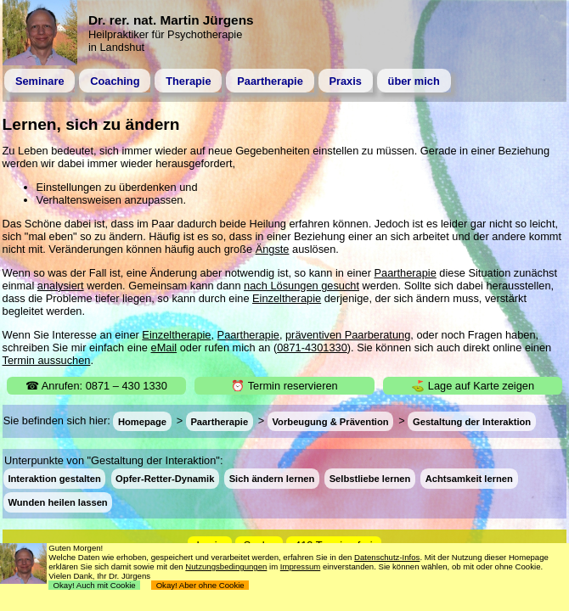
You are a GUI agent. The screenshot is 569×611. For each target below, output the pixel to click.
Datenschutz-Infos (387, 557)
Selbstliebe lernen (370, 479)
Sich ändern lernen (272, 479)
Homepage (142, 421)
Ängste (273, 249)
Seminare (40, 81)
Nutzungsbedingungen (226, 566)
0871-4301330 (312, 347)
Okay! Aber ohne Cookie (200, 585)
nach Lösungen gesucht (301, 285)
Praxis (345, 81)
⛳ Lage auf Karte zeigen (472, 385)
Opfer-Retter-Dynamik (164, 479)
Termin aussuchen (47, 360)
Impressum (300, 566)
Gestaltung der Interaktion (472, 421)
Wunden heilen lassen (57, 502)
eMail (164, 347)
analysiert (60, 285)
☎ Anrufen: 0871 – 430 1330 (96, 385)
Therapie (188, 81)
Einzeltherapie (286, 298)
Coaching (114, 81)
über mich (414, 81)
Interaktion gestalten (54, 479)
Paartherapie (270, 81)
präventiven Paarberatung (347, 334)
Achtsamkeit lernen (469, 479)
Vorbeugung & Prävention (330, 421)
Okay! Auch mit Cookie (94, 585)
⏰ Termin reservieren (284, 385)
